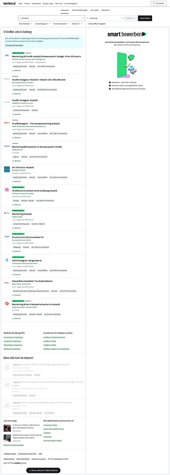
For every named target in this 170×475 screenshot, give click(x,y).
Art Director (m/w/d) (23, 167)
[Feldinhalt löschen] (83, 18)
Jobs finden (145, 18)
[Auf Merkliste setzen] (16, 70)
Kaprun (16, 157)
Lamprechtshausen (21, 110)
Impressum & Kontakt (27, 454)
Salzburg (27, 32)
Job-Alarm (94, 10)
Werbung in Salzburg (12, 349)
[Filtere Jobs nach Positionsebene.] (62, 24)
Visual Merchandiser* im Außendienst (32, 281)
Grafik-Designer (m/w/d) (25, 100)
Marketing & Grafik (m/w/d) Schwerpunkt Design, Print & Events (46, 56)
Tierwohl (47, 433)
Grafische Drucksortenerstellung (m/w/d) (34, 190)
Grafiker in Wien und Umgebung (56, 349)
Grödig (16, 201)
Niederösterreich (20, 291)
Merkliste (105, 10)
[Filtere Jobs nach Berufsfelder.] (27, 24)
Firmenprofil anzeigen (14, 45)
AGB (40, 454)
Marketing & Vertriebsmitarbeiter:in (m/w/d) (36, 304)
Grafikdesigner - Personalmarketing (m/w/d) (36, 123)
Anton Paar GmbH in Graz (53, 429)
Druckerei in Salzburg (12, 341)
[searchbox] (51, 18)
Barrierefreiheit (23, 459)
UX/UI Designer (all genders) (27, 260)
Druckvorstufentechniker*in (28, 237)
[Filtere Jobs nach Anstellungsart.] (44, 24)
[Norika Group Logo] (15, 463)
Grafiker (10, 32)
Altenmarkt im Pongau (22, 375)
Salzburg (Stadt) (20, 66)
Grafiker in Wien (49, 345)
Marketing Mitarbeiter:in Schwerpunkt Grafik (37, 146)
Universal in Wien (50, 425)
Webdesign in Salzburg (13, 345)
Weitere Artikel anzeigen (14, 445)
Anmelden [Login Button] (158, 3)
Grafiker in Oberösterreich (54, 337)
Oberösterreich (42, 291)
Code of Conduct (39, 459)
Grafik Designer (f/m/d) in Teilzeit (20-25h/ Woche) (38, 79)
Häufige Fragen (10, 454)
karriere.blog (10, 421)
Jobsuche (64, 10)
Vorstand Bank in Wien (52, 440)
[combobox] (51, 18)
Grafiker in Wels (49, 341)
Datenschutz (9, 459)
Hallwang (17, 247)
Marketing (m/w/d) (22, 214)
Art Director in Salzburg (13, 337)
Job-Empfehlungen (79, 10)
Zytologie (47, 437)
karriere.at (68, 421)
